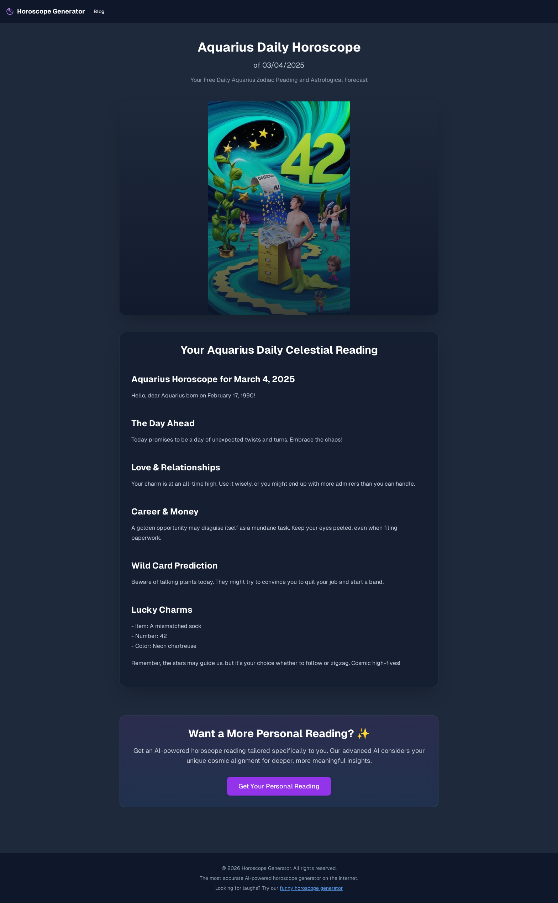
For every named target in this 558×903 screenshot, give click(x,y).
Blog (99, 11)
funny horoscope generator (311, 888)
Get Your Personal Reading (279, 786)
